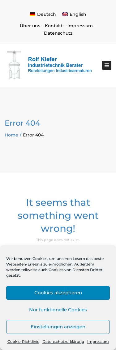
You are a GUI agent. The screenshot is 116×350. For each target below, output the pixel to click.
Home (11, 135)
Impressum (98, 341)
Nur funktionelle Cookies (58, 310)
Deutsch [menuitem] (46, 14)
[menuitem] (43, 14)
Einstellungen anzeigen (58, 327)
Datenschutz (58, 33)
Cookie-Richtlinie (23, 341)
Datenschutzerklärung (63, 341)
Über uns (30, 25)
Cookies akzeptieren (58, 293)
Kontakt (54, 25)
